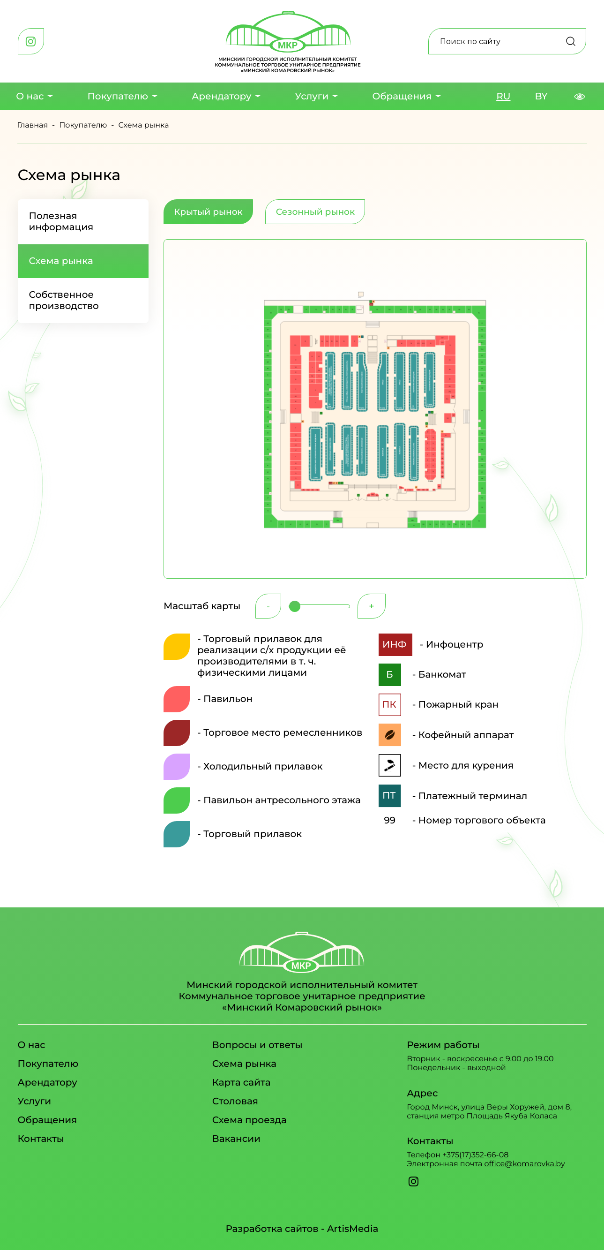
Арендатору (221, 96)
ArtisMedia (353, 1232)
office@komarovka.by (524, 1168)
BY (541, 96)
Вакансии (236, 1143)
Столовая (235, 1106)
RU (503, 96)
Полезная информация (61, 222)
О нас (30, 96)
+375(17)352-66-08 (475, 1159)
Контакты (41, 1143)
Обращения (402, 96)
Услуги (311, 96)
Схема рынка (61, 261)
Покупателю (117, 96)
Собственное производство (64, 300)
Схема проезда (249, 1125)
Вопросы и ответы (257, 1050)
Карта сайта (241, 1087)
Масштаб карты (202, 609)
